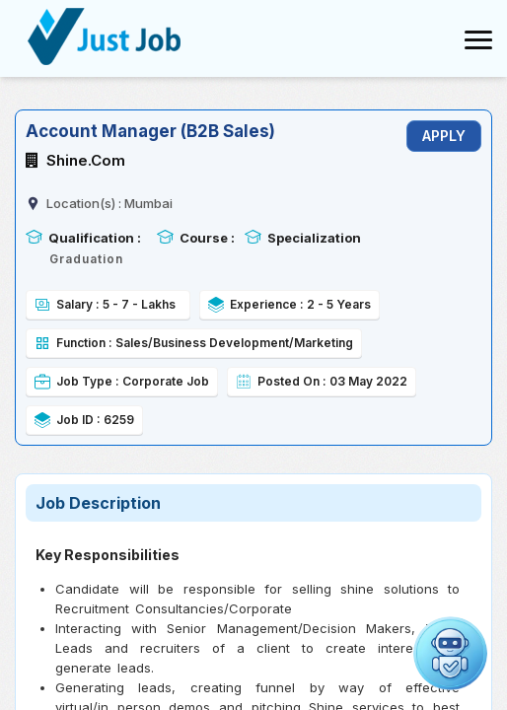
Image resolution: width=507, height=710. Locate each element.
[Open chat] (450, 653)
